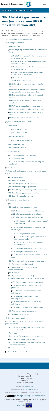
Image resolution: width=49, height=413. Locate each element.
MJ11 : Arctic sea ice (19, 129)
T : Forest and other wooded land (18, 318)
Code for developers (38, 396)
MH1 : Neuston (14, 46)
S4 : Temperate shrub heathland (21, 264)
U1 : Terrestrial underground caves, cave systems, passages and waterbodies (27, 328)
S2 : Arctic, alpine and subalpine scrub (23, 207)
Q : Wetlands (10, 168)
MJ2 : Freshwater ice (16, 136)
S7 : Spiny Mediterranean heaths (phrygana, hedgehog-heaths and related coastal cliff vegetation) (27, 277)
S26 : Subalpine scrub (24, 251)
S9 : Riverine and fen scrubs (19, 314)
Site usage (27, 396)
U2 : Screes (13, 333)
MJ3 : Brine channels (16, 144)
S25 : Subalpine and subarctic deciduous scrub (29, 248)
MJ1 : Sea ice (13, 125)
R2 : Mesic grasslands (17, 180)
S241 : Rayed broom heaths (25, 233)
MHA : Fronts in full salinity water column (24, 118)
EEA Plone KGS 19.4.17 (30, 389)
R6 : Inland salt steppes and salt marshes (24, 193)
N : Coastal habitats (13, 151)
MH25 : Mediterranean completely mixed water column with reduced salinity (29, 79)
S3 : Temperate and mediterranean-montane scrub (27, 261)
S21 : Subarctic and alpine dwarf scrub (28, 211)
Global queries (6, 10)
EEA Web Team (29, 386)
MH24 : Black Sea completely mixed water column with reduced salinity (27, 73)
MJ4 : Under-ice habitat (17, 147)
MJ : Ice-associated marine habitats (18, 122)
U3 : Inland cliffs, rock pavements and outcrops (26, 336)
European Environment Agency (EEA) (24, 374)
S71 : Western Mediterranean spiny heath (27, 282)
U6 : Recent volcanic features (19, 348)
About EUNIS (28, 10)
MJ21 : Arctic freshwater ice (22, 140)
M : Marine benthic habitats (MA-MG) (19, 39)
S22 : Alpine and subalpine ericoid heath (26, 214)
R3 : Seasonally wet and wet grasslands (23, 183)
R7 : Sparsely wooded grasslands (21, 196)
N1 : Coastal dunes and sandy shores (22, 155)
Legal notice (21, 405)
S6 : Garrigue (14, 273)
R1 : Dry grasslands (16, 177)
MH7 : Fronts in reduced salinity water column (25, 106)
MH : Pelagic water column (15, 42)
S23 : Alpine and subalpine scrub (27, 217)
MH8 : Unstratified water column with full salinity (26, 109)
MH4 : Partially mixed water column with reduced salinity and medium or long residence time (26, 90)
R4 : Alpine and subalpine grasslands (22, 186)
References (18, 10)
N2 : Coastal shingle (16, 158)
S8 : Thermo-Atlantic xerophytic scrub (22, 311)
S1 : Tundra (13, 204)
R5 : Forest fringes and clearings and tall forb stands (28, 190)
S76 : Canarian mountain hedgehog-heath (27, 307)
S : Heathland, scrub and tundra (17, 200)
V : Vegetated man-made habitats (18, 352)
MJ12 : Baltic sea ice (19, 132)
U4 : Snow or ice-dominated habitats (22, 339)
